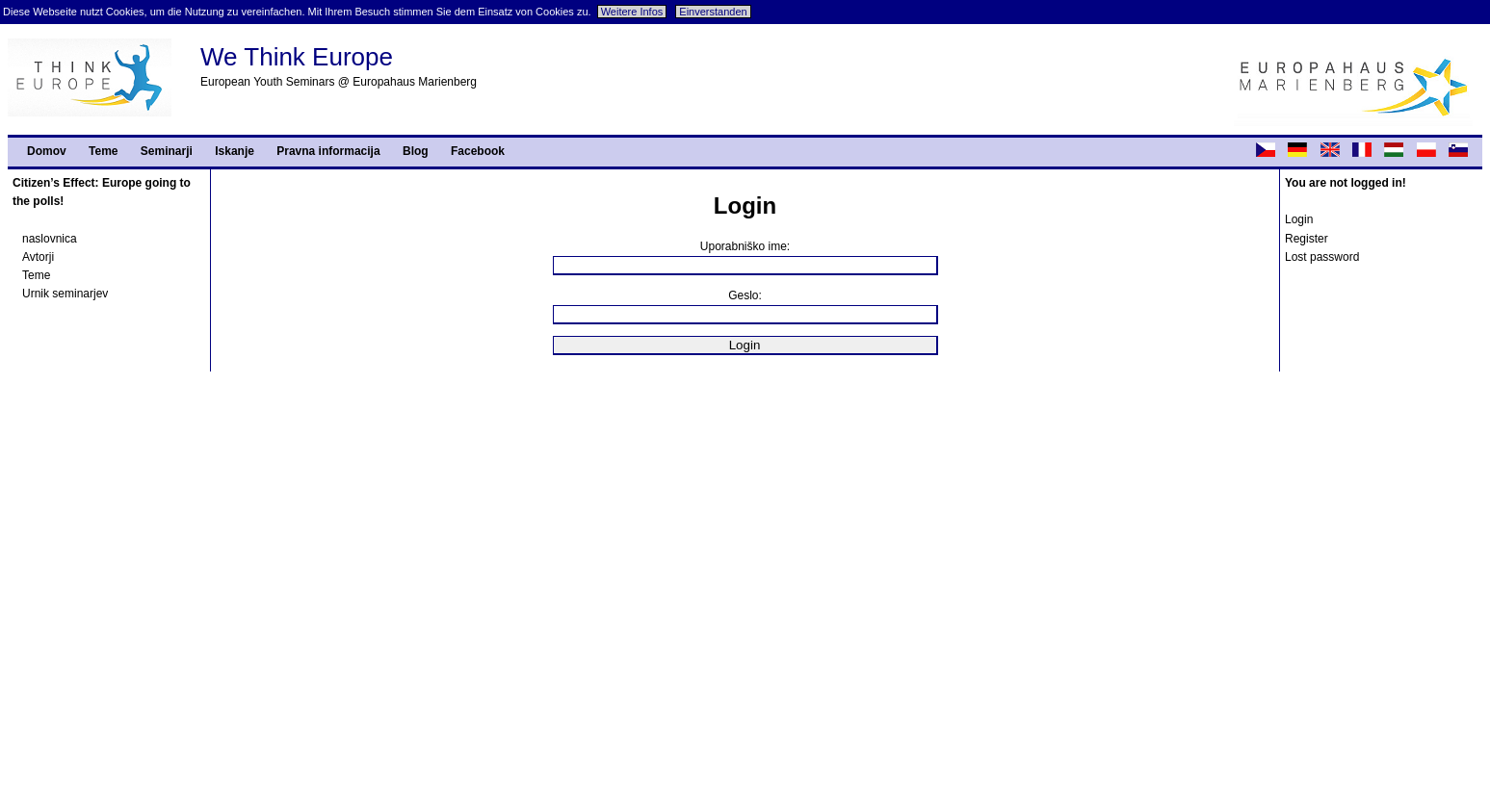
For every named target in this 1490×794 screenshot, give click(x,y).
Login (1299, 219)
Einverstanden (712, 11)
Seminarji (167, 151)
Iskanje (234, 151)
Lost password (1322, 257)
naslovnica (49, 238)
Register (1306, 238)
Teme (103, 151)
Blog (416, 151)
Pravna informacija (327, 151)
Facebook (478, 151)
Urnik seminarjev (65, 293)
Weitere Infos (632, 11)
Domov (46, 151)
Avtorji (38, 257)
